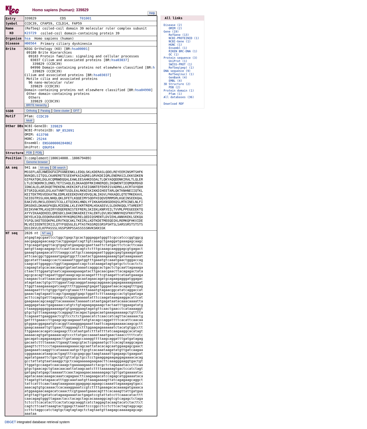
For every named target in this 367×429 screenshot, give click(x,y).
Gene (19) (171, 31)
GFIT (76, 111)
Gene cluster (62, 111)
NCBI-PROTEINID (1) (184, 38)
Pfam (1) (175, 94)
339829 (56, 127)
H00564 (31, 44)
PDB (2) (175, 87)
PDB (29, 153)
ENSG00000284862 (57, 143)
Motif (29, 121)
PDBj (39, 153)
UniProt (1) (178, 61)
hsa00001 (80, 49)
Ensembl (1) (178, 48)
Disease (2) (173, 25)
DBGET (10, 422)
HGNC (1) (175, 44)
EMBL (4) (175, 80)
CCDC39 (42, 117)
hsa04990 (143, 90)
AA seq (44, 168)
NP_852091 (65, 131)
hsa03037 (119, 60)
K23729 (31, 33)
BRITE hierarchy (36, 105)
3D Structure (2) (177, 84)
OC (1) (174, 54)
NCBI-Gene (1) (180, 41)
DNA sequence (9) (177, 71)
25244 (41, 139)
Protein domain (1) (179, 90)
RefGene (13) (179, 35)
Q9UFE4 (49, 148)
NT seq (46, 233)
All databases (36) (179, 97)
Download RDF (174, 103)
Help (152, 13)
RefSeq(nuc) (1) (181, 74)
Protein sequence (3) (181, 57)
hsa (27, 39)
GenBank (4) (178, 77)
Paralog (45, 111)
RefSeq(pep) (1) (181, 67)
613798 (42, 135)
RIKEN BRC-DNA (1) (183, 51)
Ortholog (31, 111)
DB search (59, 168)
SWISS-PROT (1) (180, 64)
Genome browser (37, 162)
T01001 (85, 18)
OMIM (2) (175, 28)
